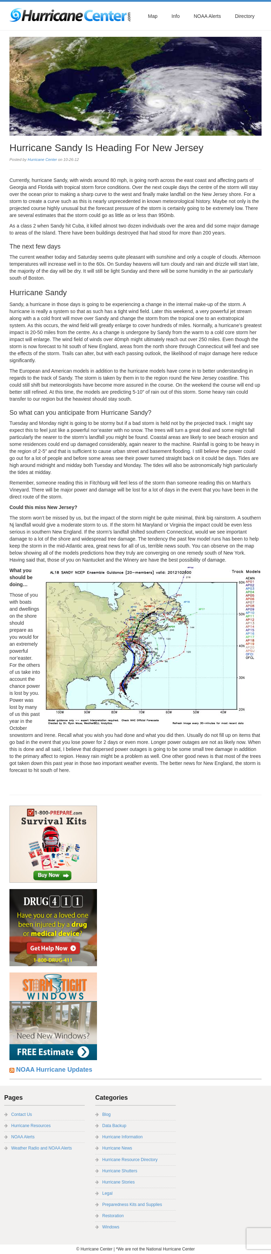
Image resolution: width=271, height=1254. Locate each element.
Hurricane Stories (118, 1182)
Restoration (113, 1215)
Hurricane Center (42, 159)
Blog (106, 1114)
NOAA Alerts (207, 16)
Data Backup (114, 1125)
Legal (107, 1193)
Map (153, 16)
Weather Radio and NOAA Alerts (41, 1148)
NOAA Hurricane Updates (54, 1069)
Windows (110, 1227)
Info (176, 16)
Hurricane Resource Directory (130, 1159)
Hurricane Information (122, 1136)
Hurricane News (117, 1148)
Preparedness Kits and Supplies (132, 1204)
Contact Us (21, 1114)
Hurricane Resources (31, 1125)
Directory (245, 16)
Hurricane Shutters (119, 1170)
